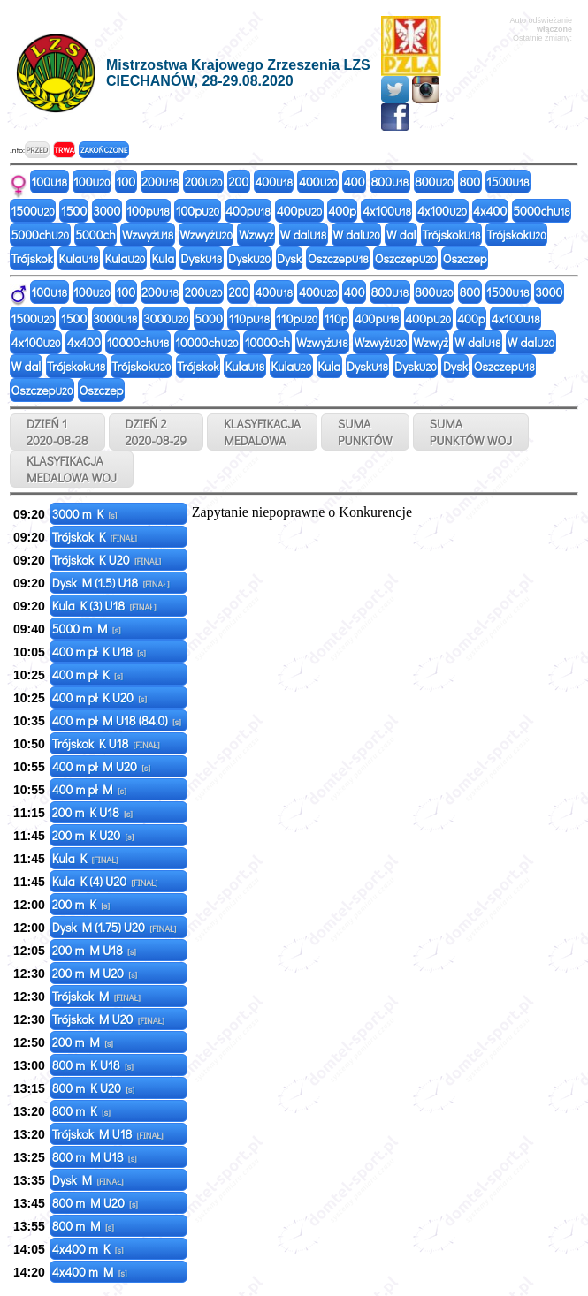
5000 (208, 318)
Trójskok (451, 234)
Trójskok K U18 (106, 743)
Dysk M (88, 1179)
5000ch (541, 210)
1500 (507, 181)
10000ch (138, 342)
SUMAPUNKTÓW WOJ (471, 432)
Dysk (201, 258)
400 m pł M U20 (101, 766)
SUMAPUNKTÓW (365, 432)
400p (248, 210)
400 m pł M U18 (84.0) (116, 720)
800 (390, 181)
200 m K (81, 904)
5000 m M (86, 628)
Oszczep (338, 258)
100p (147, 210)
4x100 (387, 210)
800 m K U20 (93, 1088)
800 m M (83, 1225)
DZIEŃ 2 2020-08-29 (156, 432)
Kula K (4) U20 (105, 881)
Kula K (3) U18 (104, 605)
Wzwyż (148, 234)
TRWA (64, 150)
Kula (79, 258)
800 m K (81, 1111)
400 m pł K (87, 674)
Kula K (85, 858)
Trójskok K (94, 536)
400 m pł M (89, 789)
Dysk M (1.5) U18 (111, 582)
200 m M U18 (94, 950)
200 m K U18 (92, 812)
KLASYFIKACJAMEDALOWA (262, 432)
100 (50, 181)
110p (249, 318)
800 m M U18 (94, 1156)
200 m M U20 (94, 973)
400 (274, 181)
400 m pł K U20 (99, 697)
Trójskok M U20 (108, 1019)
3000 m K (85, 513)
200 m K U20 (93, 835)
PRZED (37, 150)
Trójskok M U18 (108, 1133)
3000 (106, 210)
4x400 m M (89, 1271)
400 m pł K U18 (99, 651)
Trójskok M (96, 996)
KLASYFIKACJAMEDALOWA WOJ (72, 469)
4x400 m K (88, 1248)
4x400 (490, 210)
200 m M (82, 1042)
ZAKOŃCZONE (103, 150)
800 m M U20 (95, 1202)
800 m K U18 (93, 1065)
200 (160, 181)
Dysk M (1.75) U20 (114, 927)
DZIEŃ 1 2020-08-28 (57, 432)
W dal (303, 234)
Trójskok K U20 (106, 559)
